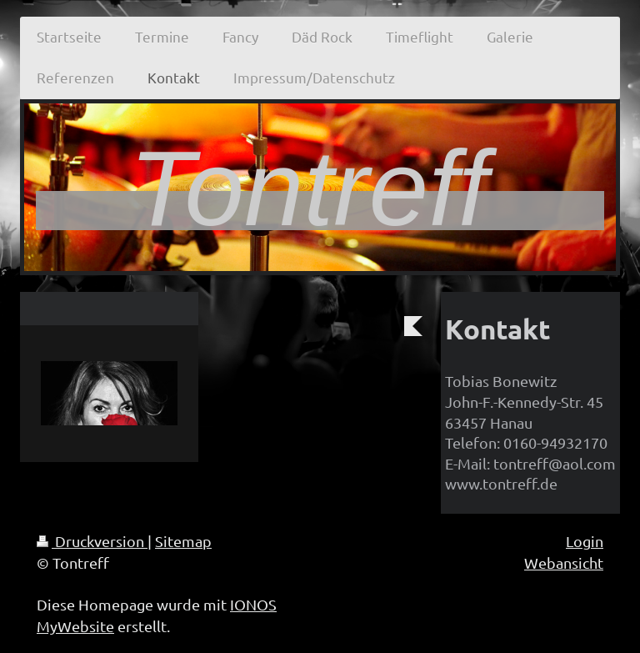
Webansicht (563, 562)
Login (584, 541)
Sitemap (183, 541)
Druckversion (92, 541)
